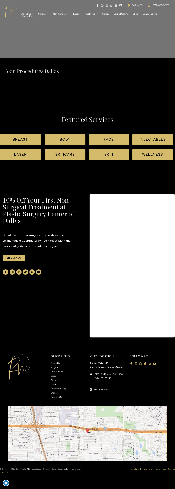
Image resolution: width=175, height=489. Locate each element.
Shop (53, 392)
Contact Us (56, 397)
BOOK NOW (14, 258)
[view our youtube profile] (121, 5)
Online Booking (58, 388)
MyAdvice (4, 472)
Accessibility (134, 469)
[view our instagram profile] (102, 5)
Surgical (54, 367)
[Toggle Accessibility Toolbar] (6, 483)
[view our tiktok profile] (112, 5)
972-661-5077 (101, 389)
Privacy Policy (147, 469)
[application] (32, 14)
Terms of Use (160, 469)
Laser (53, 375)
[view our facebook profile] (98, 5)
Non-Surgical (57, 371)
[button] (20, 139)
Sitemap (171, 469)
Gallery (54, 384)
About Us (55, 363)
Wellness (55, 380)
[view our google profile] (116, 5)
